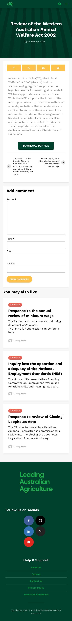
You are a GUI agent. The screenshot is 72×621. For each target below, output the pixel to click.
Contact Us (36, 581)
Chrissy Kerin (17, 340)
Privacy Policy (36, 587)
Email (10, 251)
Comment (11, 199)
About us (36, 567)
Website (11, 263)
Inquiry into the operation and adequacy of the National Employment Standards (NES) (35, 369)
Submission (15, 305)
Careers (36, 574)
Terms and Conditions (36, 594)
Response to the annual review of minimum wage (31, 313)
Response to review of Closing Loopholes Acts (35, 419)
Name (10, 239)
